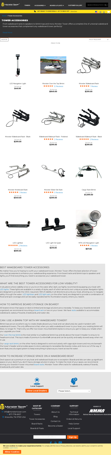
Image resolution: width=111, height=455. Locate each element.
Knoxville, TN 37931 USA (15, 417)
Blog (55, 417)
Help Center (74, 424)
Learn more (13, 448)
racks (74, 310)
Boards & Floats (37, 428)
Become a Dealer (55, 426)
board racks (39, 365)
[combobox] (97, 5)
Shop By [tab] (4, 39)
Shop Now (74, 11)
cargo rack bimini (11, 344)
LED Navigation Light (18, 84)
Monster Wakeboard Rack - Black (17, 137)
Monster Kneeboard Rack (17, 190)
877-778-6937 (15, 414)
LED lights (4, 289)
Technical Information (74, 413)
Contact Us (55, 421)
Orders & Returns (74, 419)
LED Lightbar (18, 243)
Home (4, 16)
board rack (39, 310)
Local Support (74, 428)
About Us (55, 412)
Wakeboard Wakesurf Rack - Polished (53, 137)
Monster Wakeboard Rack (89, 84)
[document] (56, 449)
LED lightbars (28, 294)
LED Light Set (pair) (53, 243)
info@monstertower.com (15, 412)
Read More (7, 33)
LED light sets (44, 294)
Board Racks (37, 424)
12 (58, 86)
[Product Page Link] (17, 65)
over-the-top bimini (12, 335)
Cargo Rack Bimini (89, 190)
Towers (37, 414)
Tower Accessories (37, 419)
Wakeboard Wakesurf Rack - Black (89, 137)
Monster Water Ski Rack (53, 190)
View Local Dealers (37, 391)
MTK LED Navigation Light (89, 243)
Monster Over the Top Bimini (53, 84)
